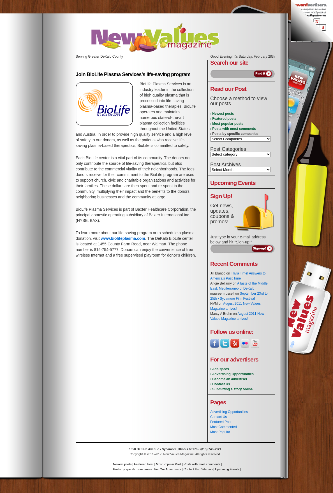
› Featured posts (223, 119)
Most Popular (220, 432)
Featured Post (220, 422)
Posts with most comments (202, 464)
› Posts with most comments (233, 129)
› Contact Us (220, 384)
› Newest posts (222, 114)
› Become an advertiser (228, 379)
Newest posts (122, 464)
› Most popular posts (226, 124)
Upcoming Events (227, 469)
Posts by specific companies (132, 469)
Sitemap (206, 469)
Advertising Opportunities (229, 412)
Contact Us (218, 417)
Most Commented (223, 427)
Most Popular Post (168, 464)
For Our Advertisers (167, 469)
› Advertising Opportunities (232, 374)
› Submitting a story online (231, 389)
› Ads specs (219, 369)
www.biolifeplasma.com (123, 238)
